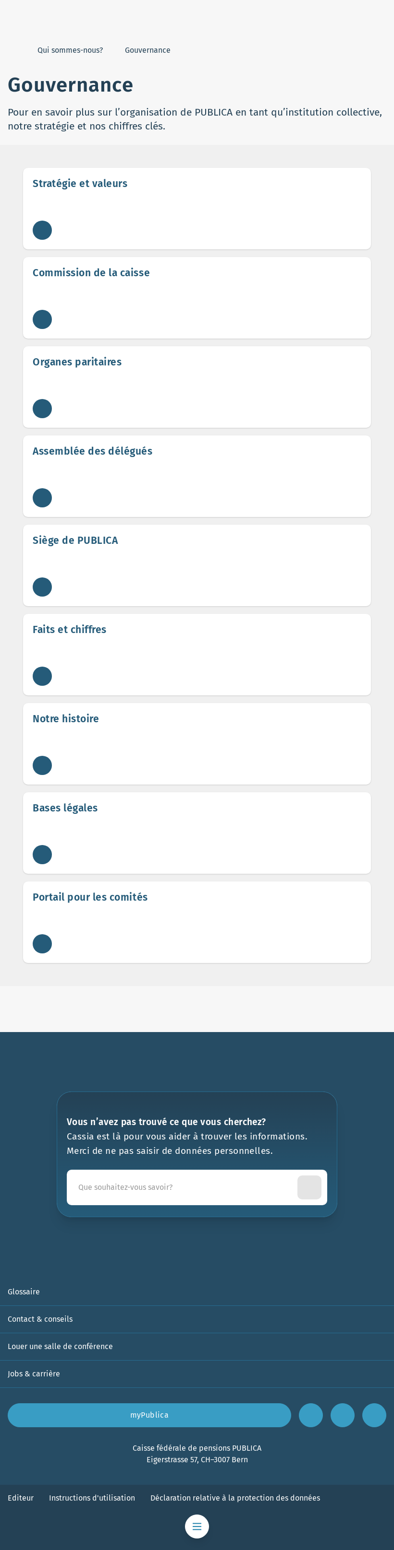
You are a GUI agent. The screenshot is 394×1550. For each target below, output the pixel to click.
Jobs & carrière (34, 1373)
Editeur (21, 1498)
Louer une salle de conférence (60, 1346)
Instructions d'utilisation (92, 1498)
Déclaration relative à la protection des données (235, 1498)
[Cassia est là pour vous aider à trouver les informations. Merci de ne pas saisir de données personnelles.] (184, 1187)
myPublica (149, 1415)
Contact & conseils (40, 1319)
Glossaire (24, 1291)
